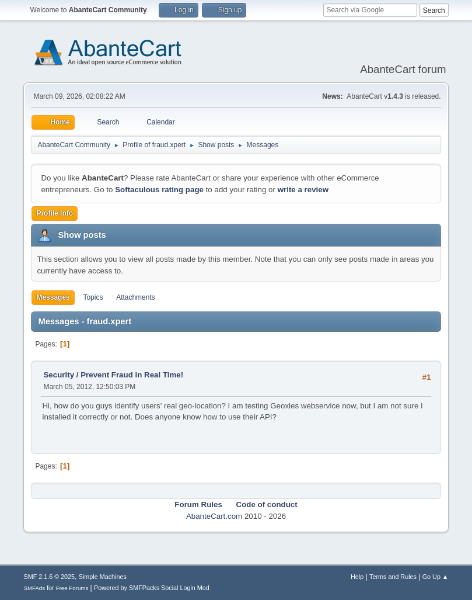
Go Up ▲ (435, 576)
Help (357, 576)
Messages (52, 297)
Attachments (135, 297)
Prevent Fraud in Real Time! (132, 374)
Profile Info (54, 213)
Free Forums (72, 588)
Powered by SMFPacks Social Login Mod (151, 587)
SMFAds (34, 588)
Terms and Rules (393, 576)
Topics (93, 297)
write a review (303, 189)
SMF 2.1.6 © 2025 (49, 576)
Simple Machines (103, 576)
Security (58, 374)
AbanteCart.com (214, 516)
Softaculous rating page (159, 189)
